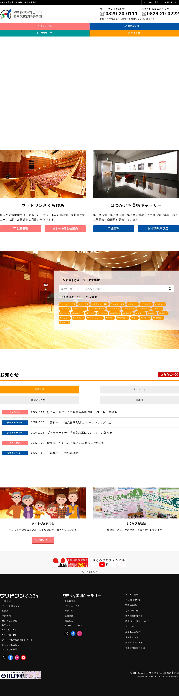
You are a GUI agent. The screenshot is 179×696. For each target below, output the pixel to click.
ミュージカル (117, 306)
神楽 (66, 316)
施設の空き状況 (11, 617)
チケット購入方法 (12, 602)
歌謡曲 (153, 311)
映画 (139, 311)
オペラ (88, 301)
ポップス (98, 306)
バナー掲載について (89, 568)
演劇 (167, 311)
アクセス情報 (132, 590)
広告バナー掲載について (139, 618)
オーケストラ (70, 301)
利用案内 (7, 612)
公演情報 (7, 597)
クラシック (106, 301)
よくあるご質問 (152, 2)
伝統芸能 (153, 306)
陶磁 (121, 321)
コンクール (126, 301)
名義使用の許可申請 (136, 645)
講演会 (105, 316)
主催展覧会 (71, 597)
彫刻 (156, 316)
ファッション (139, 316)
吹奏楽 (112, 311)
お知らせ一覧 (169, 373)
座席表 (6, 607)
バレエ (81, 306)
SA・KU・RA (10, 627)
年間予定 (70, 607)
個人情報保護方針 (135, 612)
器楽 (126, 311)
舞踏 (79, 316)
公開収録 (67, 311)
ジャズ (143, 301)
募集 (83, 311)
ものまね (136, 306)
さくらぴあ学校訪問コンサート (19, 637)
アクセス (156, 27)
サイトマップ (132, 634)
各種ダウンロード (135, 640)
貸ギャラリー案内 (75, 622)
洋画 (92, 321)
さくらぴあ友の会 (43, 519)
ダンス (66, 306)
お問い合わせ (170, 2)
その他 (158, 301)
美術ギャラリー (67, 27)
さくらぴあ (22, 27)
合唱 (97, 311)
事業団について (134, 596)
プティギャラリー (75, 602)
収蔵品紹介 (71, 612)
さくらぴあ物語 (136, 519)
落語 (91, 316)
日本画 (67, 321)
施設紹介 (7, 622)
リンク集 (130, 623)
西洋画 (106, 321)
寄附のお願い (132, 601)
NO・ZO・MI (9, 632)
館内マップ (112, 27)
